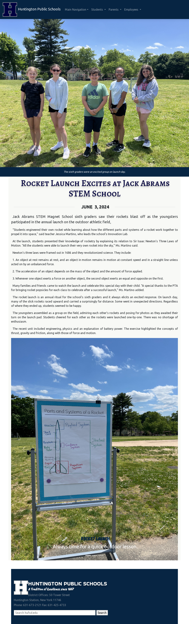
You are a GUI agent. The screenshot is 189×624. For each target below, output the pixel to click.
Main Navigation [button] (75, 9)
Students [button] (97, 9)
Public (73, 583)
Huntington (46, 583)
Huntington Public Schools (32, 9)
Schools (95, 583)
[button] (23, 449)
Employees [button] (131, 9)
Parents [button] (114, 9)
